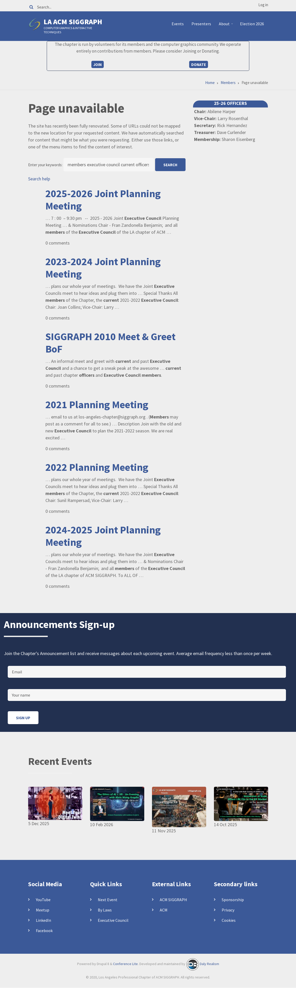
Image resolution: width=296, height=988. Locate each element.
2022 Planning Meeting (96, 467)
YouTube (43, 899)
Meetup (42, 909)
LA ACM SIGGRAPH (73, 21)
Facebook (44, 930)
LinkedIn (43, 920)
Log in (263, 4)
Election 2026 (252, 23)
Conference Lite (125, 963)
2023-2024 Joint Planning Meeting (103, 267)
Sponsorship (233, 899)
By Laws (105, 909)
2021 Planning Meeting (96, 404)
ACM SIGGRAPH (173, 899)
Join (97, 64)
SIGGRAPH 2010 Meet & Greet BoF (110, 342)
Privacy (228, 909)
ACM (163, 909)
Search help (39, 179)
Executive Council (113, 920)
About (226, 25)
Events (178, 23)
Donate (198, 64)
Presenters (201, 23)
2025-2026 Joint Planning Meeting (103, 199)
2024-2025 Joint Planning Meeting (103, 536)
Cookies (229, 920)
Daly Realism (209, 963)
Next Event (107, 899)
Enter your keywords (45, 164)
